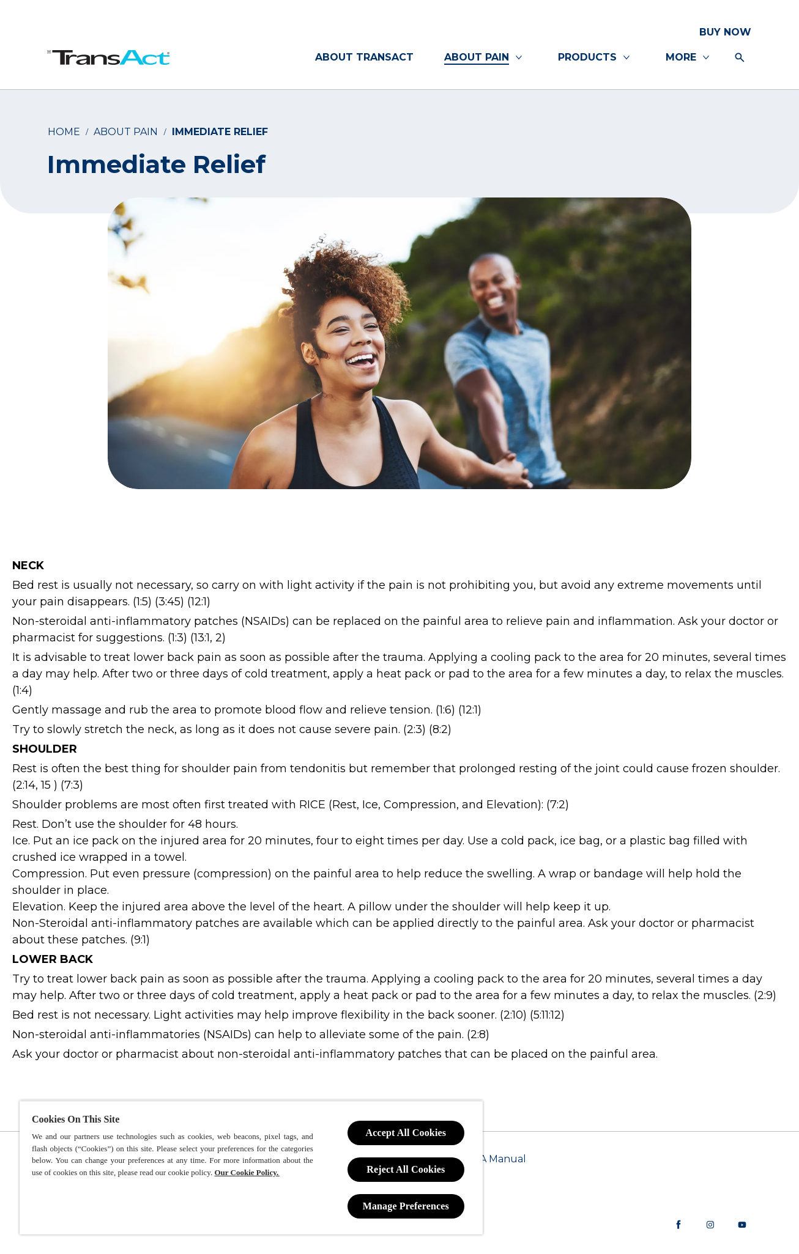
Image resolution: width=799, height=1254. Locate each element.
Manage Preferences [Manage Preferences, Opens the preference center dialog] (406, 1206)
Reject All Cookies (405, 1169)
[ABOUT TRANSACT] (364, 57)
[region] (251, 1167)
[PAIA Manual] (495, 1159)
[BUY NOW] (725, 32)
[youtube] (742, 1224)
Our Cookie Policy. (246, 1172)
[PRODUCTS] (587, 57)
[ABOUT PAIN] (477, 57)
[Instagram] (710, 1224)
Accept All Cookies (405, 1132)
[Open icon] (739, 57)
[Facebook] (678, 1224)
